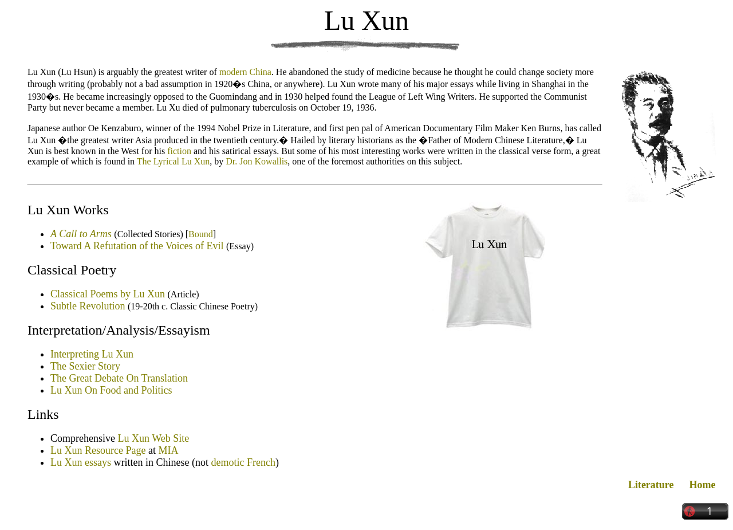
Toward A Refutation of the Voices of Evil (137, 246)
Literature (651, 484)
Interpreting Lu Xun (91, 354)
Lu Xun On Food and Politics (111, 390)
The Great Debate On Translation (119, 378)
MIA (168, 450)
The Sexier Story (85, 366)
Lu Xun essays (80, 462)
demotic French (243, 462)
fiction (179, 151)
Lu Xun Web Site (153, 438)
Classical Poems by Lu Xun (107, 294)
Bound (200, 234)
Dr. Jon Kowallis (256, 161)
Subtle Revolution (87, 306)
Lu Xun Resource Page (97, 450)
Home (702, 484)
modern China (245, 72)
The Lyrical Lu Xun (173, 161)
